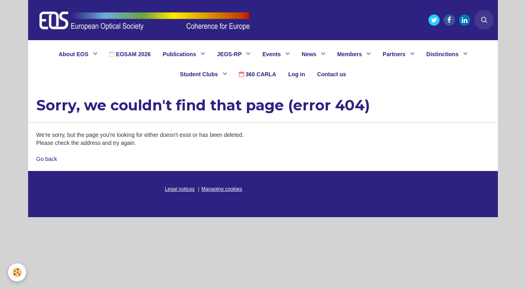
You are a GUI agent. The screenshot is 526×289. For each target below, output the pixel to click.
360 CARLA (257, 74)
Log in (296, 74)
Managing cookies (222, 189)
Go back (46, 159)
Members (350, 54)
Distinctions (443, 54)
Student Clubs (200, 74)
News (310, 54)
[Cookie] (17, 272)
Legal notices (180, 189)
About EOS (74, 54)
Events (272, 54)
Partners (395, 54)
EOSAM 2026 (130, 54)
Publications (180, 54)
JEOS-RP (230, 54)
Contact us (331, 74)
